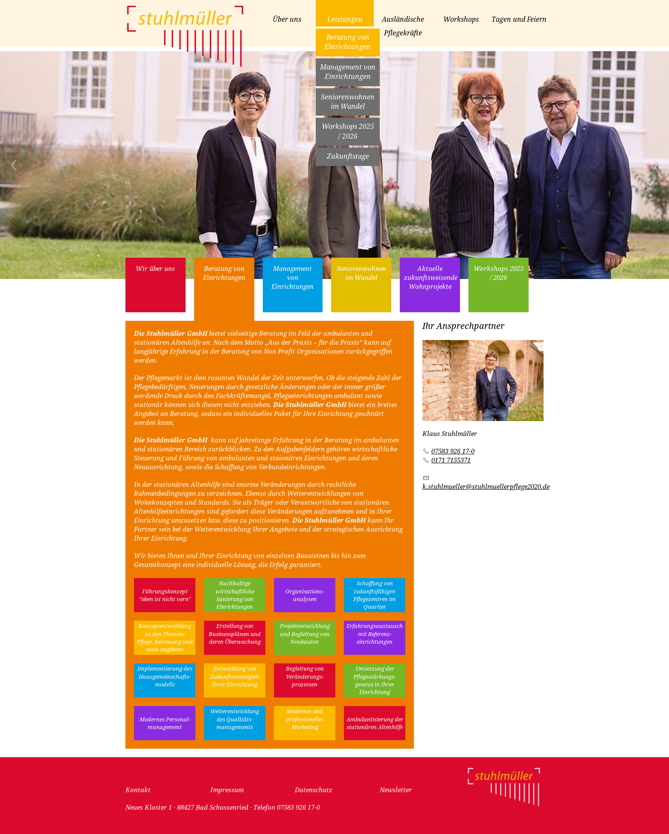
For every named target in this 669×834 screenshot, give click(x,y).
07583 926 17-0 (452, 451)
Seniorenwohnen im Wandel (348, 101)
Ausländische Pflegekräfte (403, 26)
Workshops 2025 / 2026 (348, 131)
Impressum (227, 790)
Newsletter (396, 790)
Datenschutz (313, 790)
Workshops (461, 19)
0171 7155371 (451, 460)
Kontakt (138, 790)
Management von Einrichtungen (347, 72)
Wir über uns (155, 269)
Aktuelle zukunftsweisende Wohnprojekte (430, 278)
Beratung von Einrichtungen (348, 42)
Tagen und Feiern (519, 19)
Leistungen (345, 19)
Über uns (287, 19)
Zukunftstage (348, 156)
